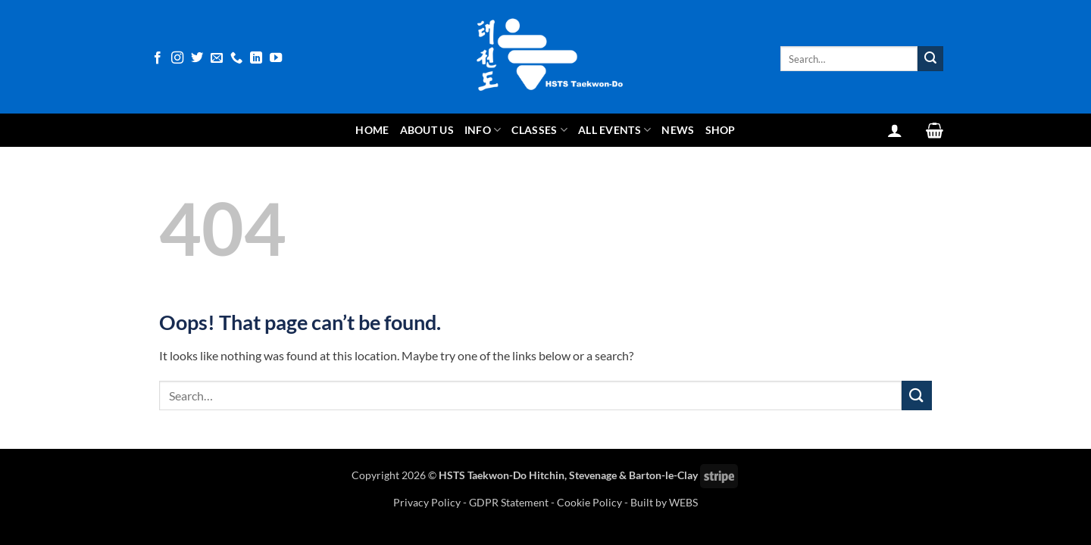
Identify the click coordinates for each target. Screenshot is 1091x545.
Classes (539, 130)
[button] (894, 130)
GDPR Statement (509, 502)
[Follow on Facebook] (158, 58)
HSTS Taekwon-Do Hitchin (501, 475)
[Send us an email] (217, 58)
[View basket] (934, 130)
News (677, 129)
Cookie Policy (589, 502)
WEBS (683, 502)
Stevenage (593, 475)
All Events (614, 130)
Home (372, 129)
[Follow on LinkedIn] (256, 58)
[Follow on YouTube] (276, 58)
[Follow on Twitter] (197, 58)
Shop (720, 129)
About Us (427, 129)
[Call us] (236, 58)
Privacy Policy (428, 502)
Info (483, 130)
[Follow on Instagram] (177, 58)
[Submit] (930, 59)
